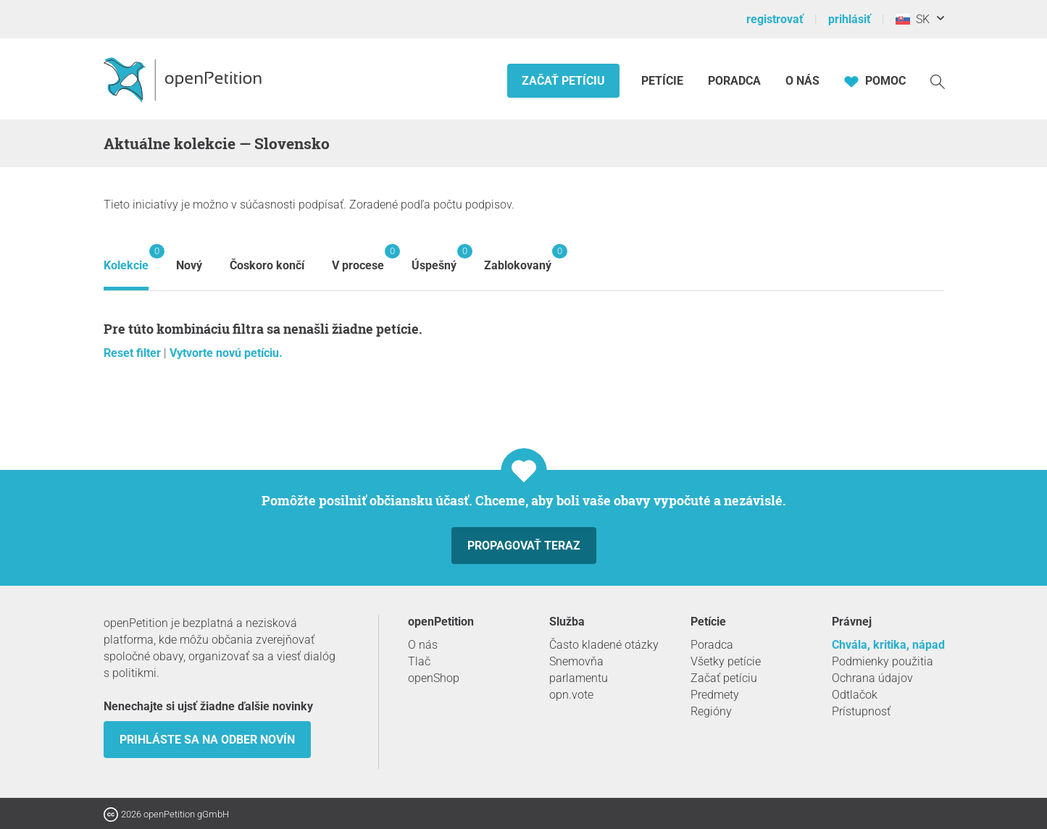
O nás (802, 81)
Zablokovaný (517, 258)
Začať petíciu (563, 81)
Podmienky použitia (882, 661)
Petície (663, 81)
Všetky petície (726, 661)
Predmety (715, 695)
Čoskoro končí (267, 265)
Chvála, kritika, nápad (888, 645)
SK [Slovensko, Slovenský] (913, 19)
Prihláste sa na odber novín (207, 739)
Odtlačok (854, 695)
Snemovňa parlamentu (578, 670)
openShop (433, 678)
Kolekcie (126, 258)
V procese (358, 258)
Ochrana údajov (872, 678)
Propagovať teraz (523, 545)
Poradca (734, 81)
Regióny (711, 711)
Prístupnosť (861, 711)
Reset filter (134, 353)
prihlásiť (849, 19)
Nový (189, 265)
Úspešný (434, 258)
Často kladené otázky (604, 645)
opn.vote (571, 695)
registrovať (775, 19)
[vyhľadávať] (937, 80)
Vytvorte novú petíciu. (226, 353)
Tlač (419, 661)
